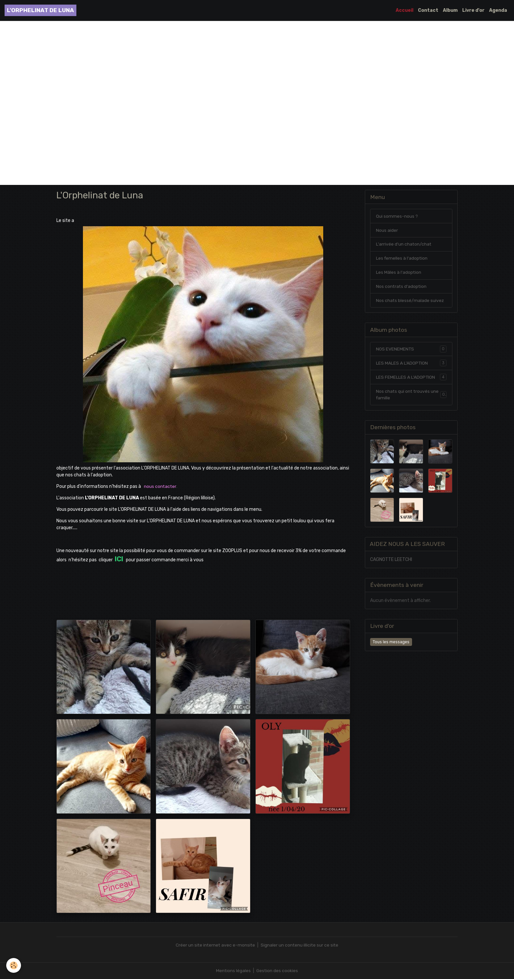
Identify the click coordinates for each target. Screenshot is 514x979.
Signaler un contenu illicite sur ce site (300, 945)
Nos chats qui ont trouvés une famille (411, 395)
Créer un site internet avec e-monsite (214, 945)
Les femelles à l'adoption (402, 258)
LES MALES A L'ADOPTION (411, 363)
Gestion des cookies (277, 970)
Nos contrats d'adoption (401, 287)
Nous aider (387, 230)
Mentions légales (233, 970)
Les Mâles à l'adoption (399, 272)
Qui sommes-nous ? (397, 216)
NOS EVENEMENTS (411, 349)
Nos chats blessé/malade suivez (410, 301)
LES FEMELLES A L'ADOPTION (411, 377)
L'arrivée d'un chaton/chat (404, 244)
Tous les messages (391, 642)
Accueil (404, 10)
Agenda (498, 10)
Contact (428, 10)
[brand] (40, 10)
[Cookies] (14, 965)
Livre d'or (473, 10)
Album (450, 10)
